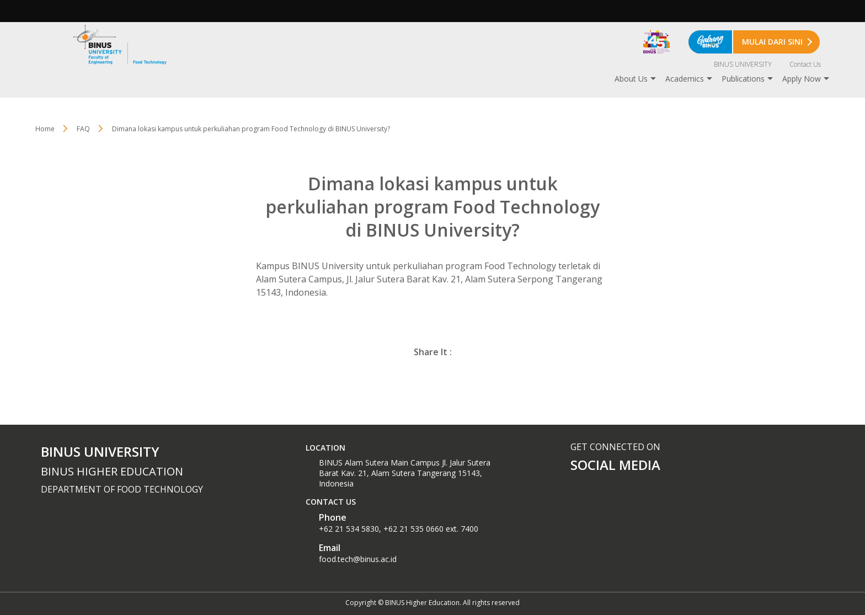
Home (45, 128)
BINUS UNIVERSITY (743, 64)
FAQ (83, 128)
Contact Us (805, 64)
